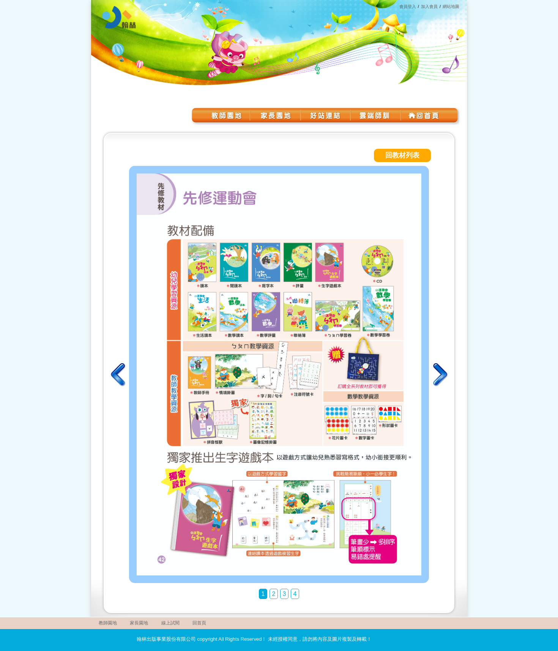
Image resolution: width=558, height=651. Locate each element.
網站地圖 (451, 6)
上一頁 (118, 374)
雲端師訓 (374, 115)
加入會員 (429, 6)
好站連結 (324, 115)
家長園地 (275, 115)
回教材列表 (402, 155)
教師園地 (226, 115)
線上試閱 (170, 623)
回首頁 (423, 115)
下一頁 (439, 374)
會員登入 (407, 6)
